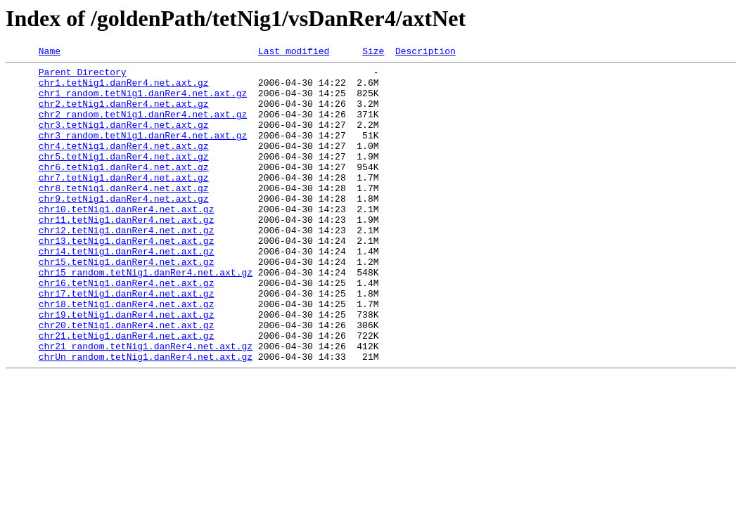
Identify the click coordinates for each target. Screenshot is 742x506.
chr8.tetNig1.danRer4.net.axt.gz (124, 215)
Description (425, 52)
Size (373, 52)
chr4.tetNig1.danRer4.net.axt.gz (124, 164)
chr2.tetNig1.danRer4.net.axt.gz (124, 114)
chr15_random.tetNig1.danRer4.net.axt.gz (145, 316)
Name (49, 52)
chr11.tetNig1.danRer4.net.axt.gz (127, 253)
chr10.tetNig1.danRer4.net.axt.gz (127, 240)
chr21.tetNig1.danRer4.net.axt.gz (127, 392)
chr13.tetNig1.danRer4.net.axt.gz (127, 278)
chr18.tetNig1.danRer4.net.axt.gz (127, 354)
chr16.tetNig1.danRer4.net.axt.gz (127, 329)
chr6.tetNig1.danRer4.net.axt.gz (124, 189)
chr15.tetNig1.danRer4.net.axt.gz (127, 303)
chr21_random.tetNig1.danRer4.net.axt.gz (145, 404)
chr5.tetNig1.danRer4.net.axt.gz (124, 177)
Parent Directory (83, 76)
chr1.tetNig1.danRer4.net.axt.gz (124, 88)
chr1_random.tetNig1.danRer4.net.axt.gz (143, 101)
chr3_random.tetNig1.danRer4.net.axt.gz (143, 151)
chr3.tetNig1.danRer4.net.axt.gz (124, 139)
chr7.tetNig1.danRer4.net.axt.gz (124, 202)
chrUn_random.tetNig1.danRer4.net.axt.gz (145, 417)
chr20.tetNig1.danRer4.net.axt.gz (127, 379)
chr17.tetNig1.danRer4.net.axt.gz (127, 341)
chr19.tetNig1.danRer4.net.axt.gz (127, 367)
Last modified (293, 52)
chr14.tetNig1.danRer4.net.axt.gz (127, 291)
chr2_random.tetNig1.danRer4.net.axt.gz (143, 126)
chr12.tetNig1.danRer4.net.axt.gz (127, 265)
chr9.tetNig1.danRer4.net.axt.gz (124, 227)
